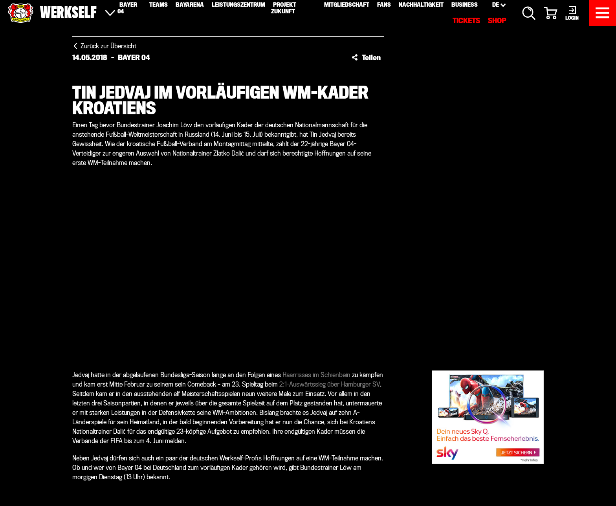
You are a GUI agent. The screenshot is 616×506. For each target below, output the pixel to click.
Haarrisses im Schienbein (316, 375)
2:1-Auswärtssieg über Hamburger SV (329, 384)
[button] (366, 57)
